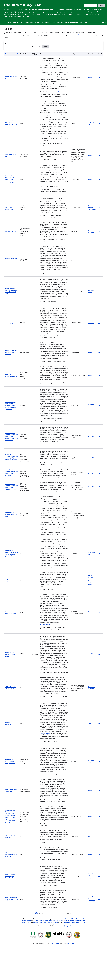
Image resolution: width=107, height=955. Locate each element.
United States (91, 206)
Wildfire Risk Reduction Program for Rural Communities (11, 260)
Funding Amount (75, 54)
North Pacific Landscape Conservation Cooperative (48, 920)
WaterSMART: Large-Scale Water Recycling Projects (10, 654)
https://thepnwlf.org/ (23, 14)
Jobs (81, 22)
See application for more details (91, 900)
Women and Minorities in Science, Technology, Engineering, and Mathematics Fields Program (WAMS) (11, 179)
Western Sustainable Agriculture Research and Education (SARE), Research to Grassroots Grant (11, 458)
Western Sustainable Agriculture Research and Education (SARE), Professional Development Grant (11, 473)
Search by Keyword (9, 43)
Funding (6, 22)
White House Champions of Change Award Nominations (11, 352)
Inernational (91, 323)
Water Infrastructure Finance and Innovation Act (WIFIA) (11, 854)
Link (99, 77)
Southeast (90, 582)
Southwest (90, 577)
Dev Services (70, 943)
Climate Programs (39, 22)
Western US (91, 436)
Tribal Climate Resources (26, 22)
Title (11, 54)
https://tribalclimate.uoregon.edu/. (73, 14)
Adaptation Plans (13, 22)
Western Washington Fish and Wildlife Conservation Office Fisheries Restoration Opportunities (10, 405)
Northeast (90, 581)
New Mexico (91, 260)
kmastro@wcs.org (45, 624)
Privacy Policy (55, 943)
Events (85, 22)
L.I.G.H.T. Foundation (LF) (77, 9)
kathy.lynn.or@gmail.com (76, 34)
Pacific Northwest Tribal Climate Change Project (40, 9)
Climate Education (62, 22)
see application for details (91, 876)
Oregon (90, 231)
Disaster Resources (73, 22)
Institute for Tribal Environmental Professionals (45, 922)
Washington (91, 232)
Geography (32, 43)
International (91, 613)
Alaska (89, 122)
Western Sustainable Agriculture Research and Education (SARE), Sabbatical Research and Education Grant (11, 436)
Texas (89, 723)
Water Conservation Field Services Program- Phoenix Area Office (11, 876)
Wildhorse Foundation (10, 231)
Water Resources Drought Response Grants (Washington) (10, 761)
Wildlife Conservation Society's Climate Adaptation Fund (10, 207)
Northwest (90, 290)
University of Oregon (70, 919)
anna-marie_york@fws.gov (57, 92)
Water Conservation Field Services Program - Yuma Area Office (11, 899)
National (90, 77)
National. (90, 375)
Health (54, 22)
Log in (104, 22)
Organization (23, 54)
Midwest (90, 292)
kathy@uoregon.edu (66, 926)
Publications (48, 22)
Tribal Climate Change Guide (22, 5)
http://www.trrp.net (45, 733)
